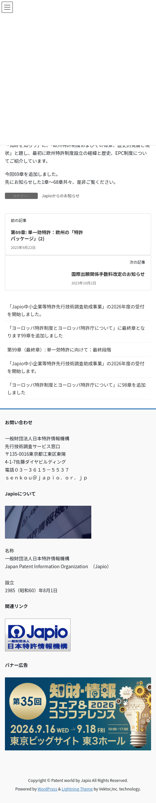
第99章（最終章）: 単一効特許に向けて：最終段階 (59, 349)
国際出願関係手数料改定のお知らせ (108, 274)
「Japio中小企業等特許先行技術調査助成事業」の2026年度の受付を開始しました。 (75, 310)
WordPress (47, 788)
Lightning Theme (77, 788)
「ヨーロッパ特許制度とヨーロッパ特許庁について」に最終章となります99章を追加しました (76, 332)
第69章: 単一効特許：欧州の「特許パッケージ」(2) (47, 235)
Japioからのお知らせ (60, 195)
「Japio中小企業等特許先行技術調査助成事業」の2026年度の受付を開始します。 (75, 367)
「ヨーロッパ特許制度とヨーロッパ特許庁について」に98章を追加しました (76, 388)
